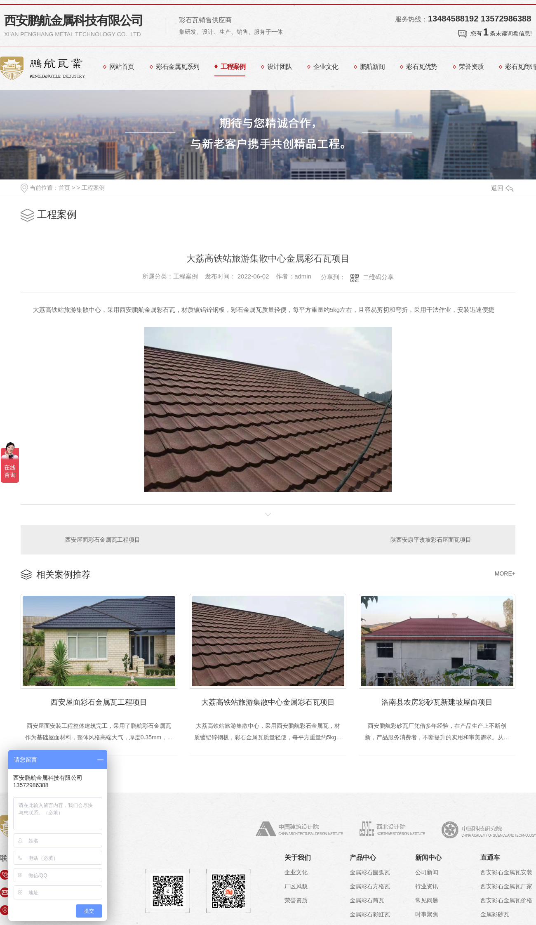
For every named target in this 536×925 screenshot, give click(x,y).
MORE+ (505, 573)
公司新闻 (426, 872)
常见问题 (426, 900)
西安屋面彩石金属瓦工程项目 (102, 539)
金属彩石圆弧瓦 (370, 872)
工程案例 (233, 66)
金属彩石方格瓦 (370, 886)
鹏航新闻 (372, 66)
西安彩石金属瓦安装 (506, 872)
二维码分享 (378, 277)
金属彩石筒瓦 (367, 900)
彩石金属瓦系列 (177, 66)
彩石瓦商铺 (520, 66)
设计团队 (279, 66)
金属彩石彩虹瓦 (370, 914)
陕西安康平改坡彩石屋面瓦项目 (430, 539)
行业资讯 (426, 886)
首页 (64, 187)
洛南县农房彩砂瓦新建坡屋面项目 (437, 702)
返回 (502, 187)
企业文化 (325, 66)
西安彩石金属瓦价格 (506, 900)
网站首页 (121, 66)
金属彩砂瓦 (494, 914)
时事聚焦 (426, 914)
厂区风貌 (296, 886)
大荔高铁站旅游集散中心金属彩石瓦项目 (268, 702)
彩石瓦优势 (421, 66)
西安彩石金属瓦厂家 (506, 886)
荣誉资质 (471, 66)
